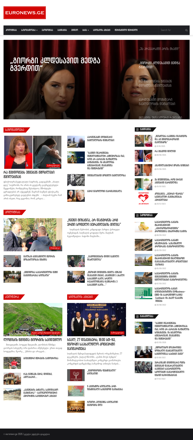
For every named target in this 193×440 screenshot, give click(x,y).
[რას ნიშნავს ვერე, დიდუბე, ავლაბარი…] (12, 379)
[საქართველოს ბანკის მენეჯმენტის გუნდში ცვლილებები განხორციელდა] (143, 278)
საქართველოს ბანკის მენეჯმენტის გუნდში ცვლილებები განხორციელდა (171, 276)
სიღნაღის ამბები (101, 30)
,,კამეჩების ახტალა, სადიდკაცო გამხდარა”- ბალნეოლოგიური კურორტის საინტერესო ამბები (40, 393)
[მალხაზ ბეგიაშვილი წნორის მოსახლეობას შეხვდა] (12, 261)
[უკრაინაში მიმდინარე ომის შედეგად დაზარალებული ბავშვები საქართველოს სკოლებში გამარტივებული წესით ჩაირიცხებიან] (143, 367)
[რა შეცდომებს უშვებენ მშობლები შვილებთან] (33, 152)
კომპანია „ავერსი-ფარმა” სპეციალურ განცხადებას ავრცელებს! (169, 197)
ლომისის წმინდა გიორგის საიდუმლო (33, 340)
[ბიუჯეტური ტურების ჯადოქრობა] (12, 363)
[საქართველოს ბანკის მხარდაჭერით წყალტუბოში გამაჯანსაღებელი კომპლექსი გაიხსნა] (143, 260)
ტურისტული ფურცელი (126, 30)
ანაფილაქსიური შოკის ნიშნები (172, 165)
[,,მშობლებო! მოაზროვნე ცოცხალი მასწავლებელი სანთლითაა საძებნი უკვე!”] (143, 352)
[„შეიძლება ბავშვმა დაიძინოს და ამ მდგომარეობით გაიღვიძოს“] (143, 141)
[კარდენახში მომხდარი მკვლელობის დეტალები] (76, 142)
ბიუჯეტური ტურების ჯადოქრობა (40, 358)
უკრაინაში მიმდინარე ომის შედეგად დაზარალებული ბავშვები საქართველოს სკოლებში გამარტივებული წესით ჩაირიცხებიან (170, 369)
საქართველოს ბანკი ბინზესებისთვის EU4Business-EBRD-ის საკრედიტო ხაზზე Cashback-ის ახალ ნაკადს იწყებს (170, 295)
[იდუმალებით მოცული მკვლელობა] (76, 180)
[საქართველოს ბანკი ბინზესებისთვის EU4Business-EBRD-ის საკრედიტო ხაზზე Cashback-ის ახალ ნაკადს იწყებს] (143, 293)
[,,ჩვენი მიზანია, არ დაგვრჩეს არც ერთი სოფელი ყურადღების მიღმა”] (33, 234)
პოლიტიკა (11, 30)
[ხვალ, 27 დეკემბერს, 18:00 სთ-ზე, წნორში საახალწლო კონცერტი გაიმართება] (96, 319)
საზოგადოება (28, 30)
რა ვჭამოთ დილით (165, 151)
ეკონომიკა (47, 30)
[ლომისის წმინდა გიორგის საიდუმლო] (33, 319)
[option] (97, 79)
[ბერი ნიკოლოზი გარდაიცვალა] (76, 196)
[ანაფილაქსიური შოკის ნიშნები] (143, 170)
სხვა (84, 30)
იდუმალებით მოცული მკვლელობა (106, 175)
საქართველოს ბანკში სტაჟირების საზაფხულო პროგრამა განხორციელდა (169, 243)
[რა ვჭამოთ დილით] (143, 156)
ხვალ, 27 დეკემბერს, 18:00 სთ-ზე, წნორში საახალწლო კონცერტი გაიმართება (91, 344)
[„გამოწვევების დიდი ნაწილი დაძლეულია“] (76, 261)
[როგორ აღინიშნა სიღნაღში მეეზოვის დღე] (76, 407)
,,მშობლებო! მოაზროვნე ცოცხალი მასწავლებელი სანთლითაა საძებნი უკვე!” (169, 350)
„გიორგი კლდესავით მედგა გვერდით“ (55, 65)
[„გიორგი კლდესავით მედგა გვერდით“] (97, 79)
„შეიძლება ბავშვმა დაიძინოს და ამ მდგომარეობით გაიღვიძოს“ (171, 139)
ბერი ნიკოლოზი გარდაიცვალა (104, 191)
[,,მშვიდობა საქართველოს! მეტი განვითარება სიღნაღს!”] (12, 277)
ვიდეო (74, 30)
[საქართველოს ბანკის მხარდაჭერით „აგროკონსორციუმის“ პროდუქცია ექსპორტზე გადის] (143, 227)
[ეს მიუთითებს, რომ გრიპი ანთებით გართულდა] (143, 184)
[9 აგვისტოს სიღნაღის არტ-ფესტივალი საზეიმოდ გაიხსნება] (76, 391)
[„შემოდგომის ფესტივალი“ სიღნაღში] (76, 375)
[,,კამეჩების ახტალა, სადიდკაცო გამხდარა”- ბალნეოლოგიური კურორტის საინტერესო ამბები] (12, 394)
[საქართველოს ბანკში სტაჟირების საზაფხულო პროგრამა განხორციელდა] (143, 245)
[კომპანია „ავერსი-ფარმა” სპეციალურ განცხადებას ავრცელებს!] (143, 198)
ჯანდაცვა (62, 30)
